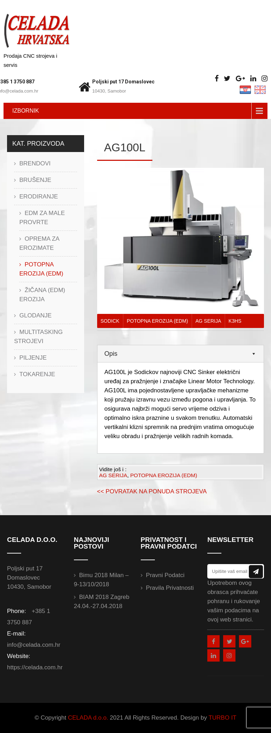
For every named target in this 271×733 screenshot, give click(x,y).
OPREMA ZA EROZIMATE (39, 243)
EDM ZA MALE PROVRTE (42, 218)
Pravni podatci (165, 575)
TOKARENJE (37, 374)
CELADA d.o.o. (88, 717)
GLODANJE (35, 315)
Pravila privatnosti (170, 587)
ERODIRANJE (38, 196)
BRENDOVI (35, 163)
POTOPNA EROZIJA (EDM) (157, 321)
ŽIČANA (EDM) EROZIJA (42, 295)
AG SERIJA (208, 321)
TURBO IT (222, 717)
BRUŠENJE (35, 180)
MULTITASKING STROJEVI (38, 337)
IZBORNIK (25, 111)
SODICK (110, 321)
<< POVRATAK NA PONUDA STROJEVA (152, 491)
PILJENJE (32, 357)
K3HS (234, 321)
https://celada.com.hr (35, 667)
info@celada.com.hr (33, 645)
